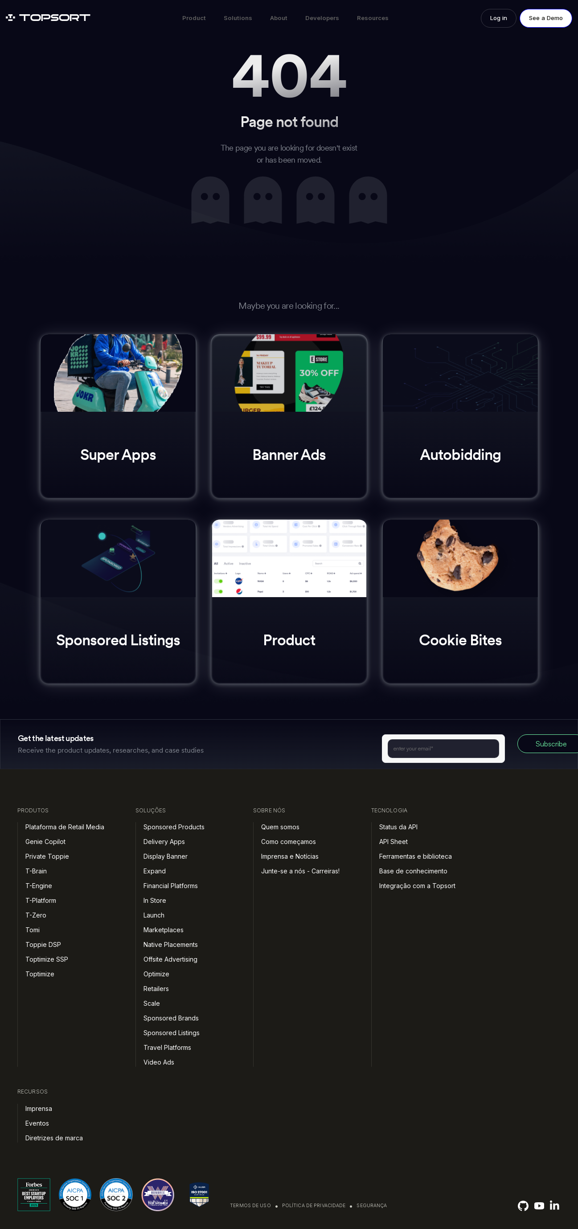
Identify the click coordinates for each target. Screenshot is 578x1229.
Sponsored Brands (171, 1018)
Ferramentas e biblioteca (415, 856)
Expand (154, 871)
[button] (194, 18)
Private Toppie (47, 856)
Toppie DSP (43, 944)
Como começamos (288, 841)
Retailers (156, 988)
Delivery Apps (164, 841)
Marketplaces (163, 930)
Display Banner (165, 856)
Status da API (398, 827)
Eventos (37, 1123)
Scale (151, 1003)
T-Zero (35, 915)
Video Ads (158, 1062)
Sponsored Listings (171, 1032)
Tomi (32, 930)
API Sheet (393, 841)
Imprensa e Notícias (290, 856)
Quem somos (280, 827)
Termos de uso (250, 1206)
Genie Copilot (45, 841)
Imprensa (38, 1108)
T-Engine (38, 885)
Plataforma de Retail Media (64, 827)
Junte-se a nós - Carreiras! (300, 871)
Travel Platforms (167, 1047)
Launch (153, 915)
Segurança (372, 1206)
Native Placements (170, 944)
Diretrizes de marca (54, 1138)
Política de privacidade (314, 1206)
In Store (154, 900)
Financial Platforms (170, 885)
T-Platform (40, 900)
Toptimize (39, 974)
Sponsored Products (174, 827)
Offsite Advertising (170, 959)
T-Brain (36, 871)
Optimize (156, 974)
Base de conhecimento (413, 871)
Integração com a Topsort (417, 885)
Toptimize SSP (46, 959)
